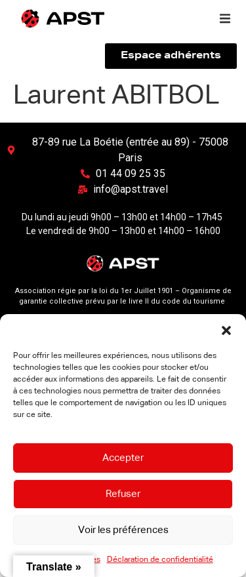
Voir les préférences (123, 530)
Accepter (123, 458)
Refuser (123, 494)
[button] (226, 330)
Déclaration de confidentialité (160, 560)
